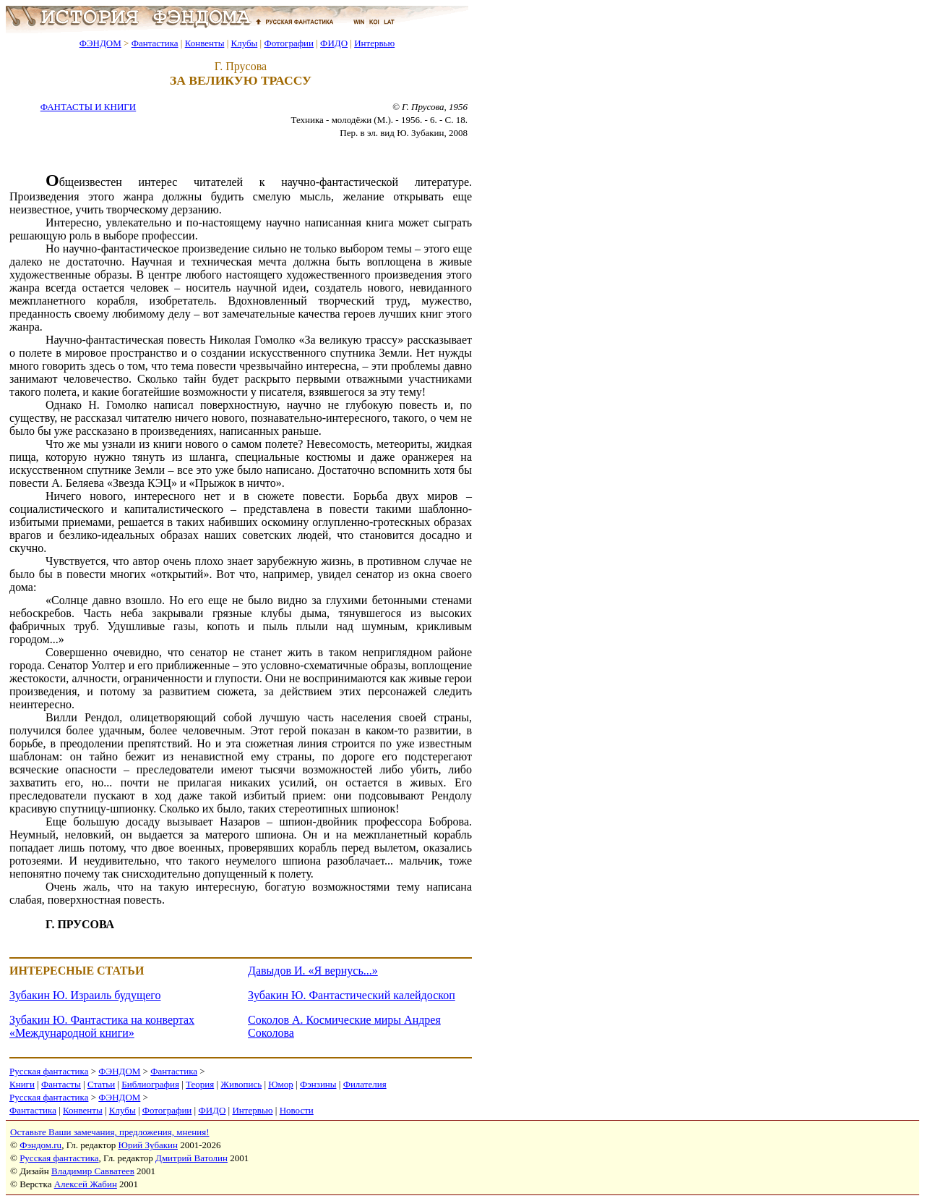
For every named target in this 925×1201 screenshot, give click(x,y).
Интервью (374, 43)
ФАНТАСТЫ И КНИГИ (88, 106)
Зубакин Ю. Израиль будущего (84, 995)
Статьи (101, 1084)
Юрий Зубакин (148, 1145)
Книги (22, 1084)
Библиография (150, 1084)
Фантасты (61, 1084)
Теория (200, 1084)
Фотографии (289, 43)
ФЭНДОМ (100, 43)
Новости (297, 1110)
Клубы (244, 43)
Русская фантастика (48, 1071)
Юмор (280, 1084)
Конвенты (205, 43)
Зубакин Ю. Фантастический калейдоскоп (351, 995)
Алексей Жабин (85, 1184)
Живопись (241, 1084)
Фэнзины (318, 1084)
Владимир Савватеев (92, 1171)
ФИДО (334, 43)
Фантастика (155, 43)
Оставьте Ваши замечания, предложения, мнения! (109, 1131)
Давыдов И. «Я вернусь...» (313, 970)
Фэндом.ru (40, 1145)
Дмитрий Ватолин (191, 1158)
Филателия (365, 1084)
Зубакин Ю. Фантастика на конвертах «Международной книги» (101, 1026)
